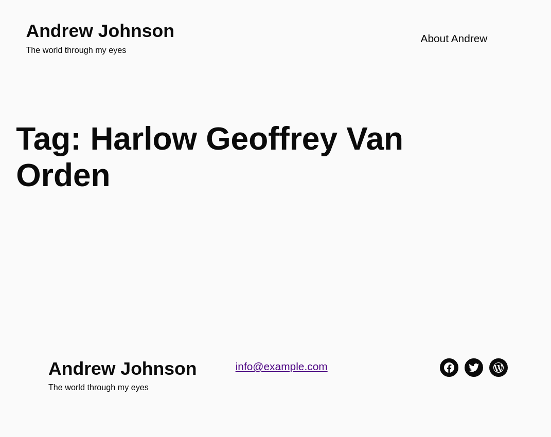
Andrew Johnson (100, 31)
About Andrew (453, 38)
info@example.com (282, 366)
